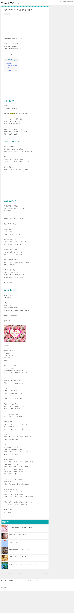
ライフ (5, 13)
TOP (7, 580)
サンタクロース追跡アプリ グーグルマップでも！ (19, 542)
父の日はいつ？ (9, 63)
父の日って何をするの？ (11, 65)
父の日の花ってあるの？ (11, 70)
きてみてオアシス (10, 2)
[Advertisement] (25, 26)
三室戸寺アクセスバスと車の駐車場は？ (39, 573)
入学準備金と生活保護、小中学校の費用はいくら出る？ (21, 527)
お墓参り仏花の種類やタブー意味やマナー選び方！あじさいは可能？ (23, 564)
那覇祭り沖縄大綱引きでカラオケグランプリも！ (19, 549)
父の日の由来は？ (10, 68)
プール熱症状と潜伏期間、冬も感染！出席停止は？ (13, 573)
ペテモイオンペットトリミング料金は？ (17, 556)
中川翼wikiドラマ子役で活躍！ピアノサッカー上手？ (20, 534)
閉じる (12, 60)
